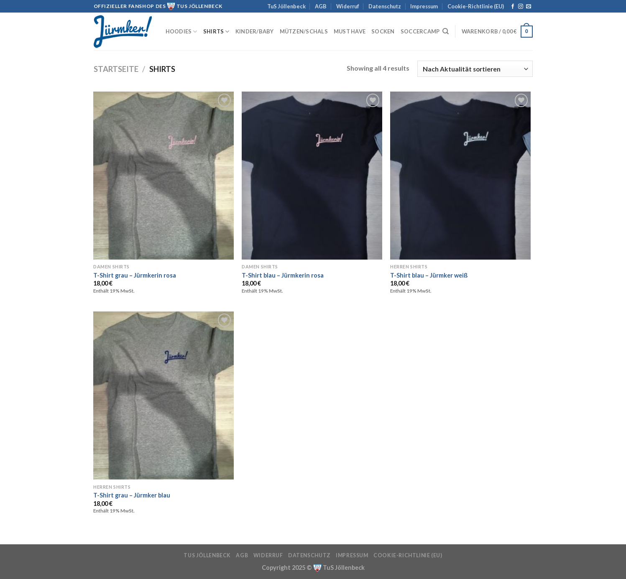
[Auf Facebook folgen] (512, 7)
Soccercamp (420, 31)
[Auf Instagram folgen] (520, 7)
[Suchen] (445, 31)
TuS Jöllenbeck (286, 6)
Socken (383, 31)
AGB (321, 6)
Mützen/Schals (304, 31)
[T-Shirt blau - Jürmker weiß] (460, 176)
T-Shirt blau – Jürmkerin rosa (283, 275)
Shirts (216, 32)
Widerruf (347, 6)
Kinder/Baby (254, 31)
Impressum (424, 6)
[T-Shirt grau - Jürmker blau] (163, 395)
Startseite (116, 69)
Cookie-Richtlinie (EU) (475, 6)
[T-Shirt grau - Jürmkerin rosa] (163, 176)
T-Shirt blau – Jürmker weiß (429, 275)
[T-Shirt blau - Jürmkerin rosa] (312, 176)
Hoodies (181, 32)
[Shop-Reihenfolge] (474, 69)
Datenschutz (384, 6)
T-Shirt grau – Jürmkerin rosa (134, 275)
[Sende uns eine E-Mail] (528, 7)
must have (349, 31)
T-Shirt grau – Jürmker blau (131, 495)
